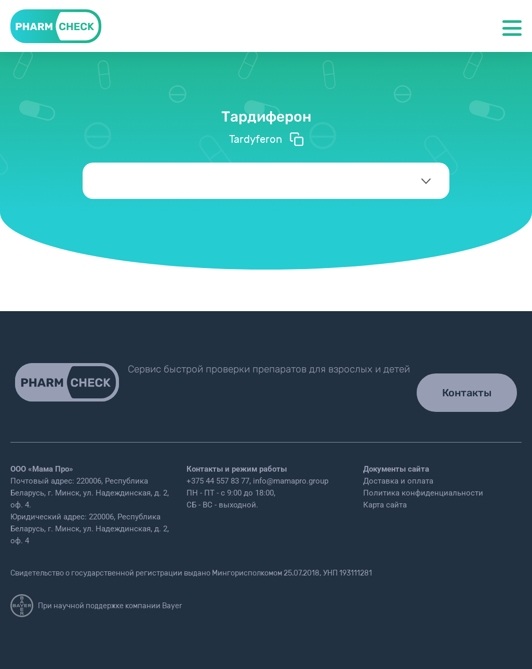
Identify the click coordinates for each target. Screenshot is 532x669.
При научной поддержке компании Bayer (96, 605)
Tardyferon (266, 139)
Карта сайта (385, 505)
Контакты (466, 392)
